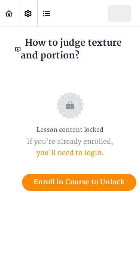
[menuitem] (28, 13)
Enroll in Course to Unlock (79, 182)
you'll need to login (69, 153)
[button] (9, 13)
